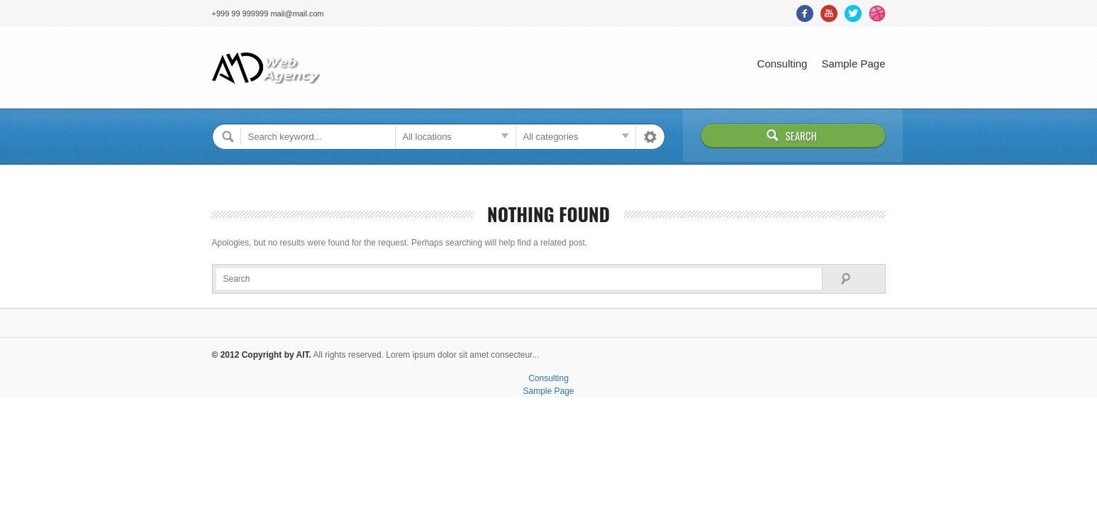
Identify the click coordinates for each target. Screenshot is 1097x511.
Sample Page (853, 63)
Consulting (782, 63)
